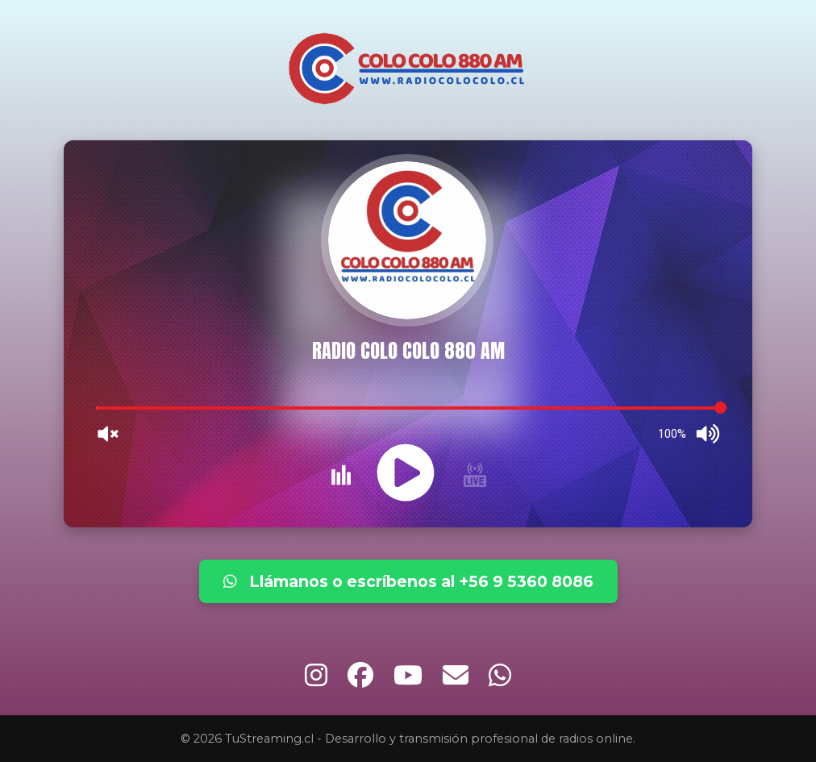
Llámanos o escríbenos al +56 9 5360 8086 (408, 581)
